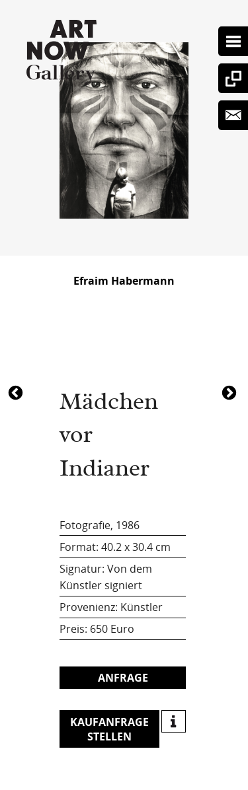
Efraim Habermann (124, 280)
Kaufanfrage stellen (109, 729)
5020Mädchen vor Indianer (17, 392)
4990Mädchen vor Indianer (231, 392)
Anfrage (123, 677)
